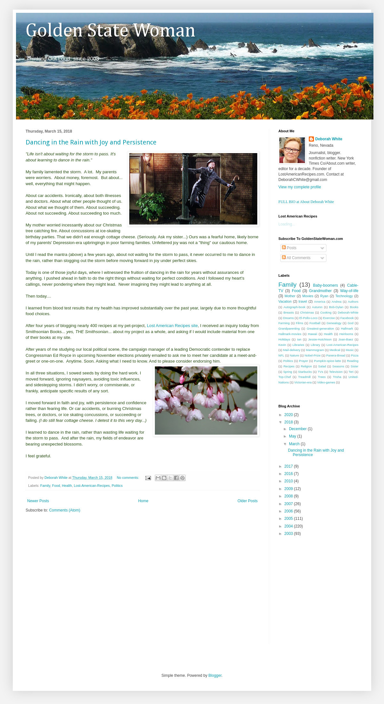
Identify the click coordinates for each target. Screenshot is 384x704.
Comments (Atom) (64, 510)
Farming (284, 323)
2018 (289, 422)
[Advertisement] (60, 582)
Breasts (289, 312)
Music (350, 350)
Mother (289, 296)
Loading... (286, 224)
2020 (289, 415)
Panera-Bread (335, 355)
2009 (289, 489)
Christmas (307, 312)
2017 (289, 466)
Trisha (337, 377)
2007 (289, 504)
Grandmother (320, 291)
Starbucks (305, 371)
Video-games (326, 382)
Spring (287, 371)
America (319, 301)
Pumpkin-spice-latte (327, 361)
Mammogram (315, 350)
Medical (335, 350)
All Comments (296, 258)
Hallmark (347, 328)
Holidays (284, 339)
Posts (289, 248)
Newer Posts (38, 501)
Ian (299, 339)
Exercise (329, 318)
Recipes (289, 366)
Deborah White (328, 139)
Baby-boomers (325, 285)
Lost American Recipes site (172, 325)
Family (45, 485)
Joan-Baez (346, 339)
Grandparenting (289, 328)
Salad (322, 366)
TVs (320, 371)
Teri (350, 371)
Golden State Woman (111, 31)
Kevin (282, 345)
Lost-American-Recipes (92, 485)
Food (56, 485)
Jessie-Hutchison (320, 339)
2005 (289, 518)
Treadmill (304, 377)
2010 (289, 481)
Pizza (354, 355)
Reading (352, 361)
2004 (289, 526)
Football (314, 323)
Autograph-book (294, 307)
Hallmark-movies (289, 334)
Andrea (336, 301)
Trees (321, 377)
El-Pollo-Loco (308, 318)
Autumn (317, 307)
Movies (307, 296)
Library (315, 345)
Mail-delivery (291, 350)
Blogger (214, 675)
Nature (294, 355)
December (298, 429)
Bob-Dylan (336, 307)
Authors (353, 301)
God (350, 323)
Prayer (303, 361)
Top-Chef (284, 377)
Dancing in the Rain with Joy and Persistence (91, 142)
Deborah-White (348, 312)
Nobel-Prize (313, 355)
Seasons (338, 366)
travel (303, 301)
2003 (289, 533)
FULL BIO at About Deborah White (306, 202)
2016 (289, 473)
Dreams (288, 318)
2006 (289, 511)
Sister (354, 366)
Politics (117, 485)
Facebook (347, 318)
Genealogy (334, 323)
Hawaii (312, 334)
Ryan (324, 296)
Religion (306, 366)
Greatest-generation (320, 328)
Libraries (298, 345)
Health (67, 485)
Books (354, 307)
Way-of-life (349, 291)
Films (299, 323)
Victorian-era (303, 382)
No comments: (128, 477)
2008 (289, 496)
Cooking (326, 312)
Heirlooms (346, 334)
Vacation (285, 301)
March (295, 444)
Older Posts (247, 501)
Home (143, 501)
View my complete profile (299, 187)
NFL (281, 355)
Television (336, 371)
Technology (344, 296)
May (293, 436)
